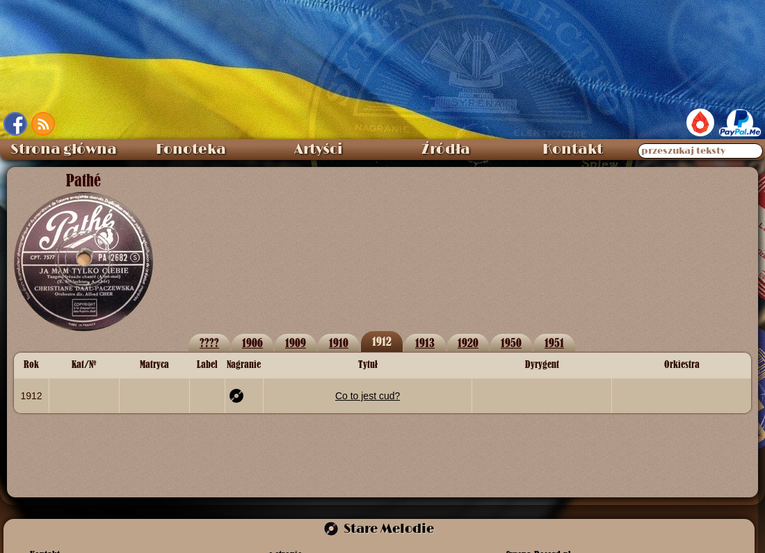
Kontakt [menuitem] (572, 149)
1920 (468, 342)
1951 (554, 342)
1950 (511, 342)
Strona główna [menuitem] (63, 149)
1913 (425, 342)
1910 (338, 342)
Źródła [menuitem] (445, 149)
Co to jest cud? (367, 395)
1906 (252, 342)
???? (209, 342)
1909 (295, 342)
